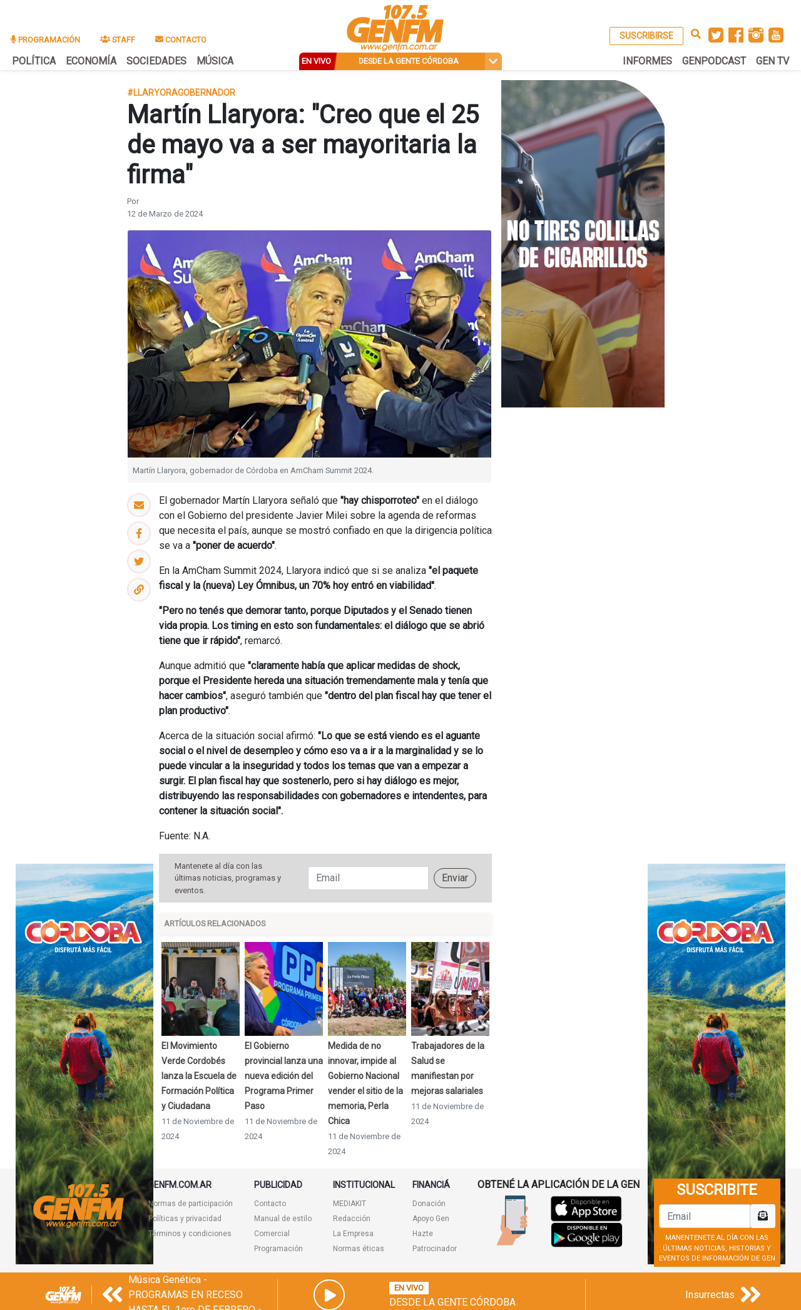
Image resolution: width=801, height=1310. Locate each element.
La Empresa (353, 1233)
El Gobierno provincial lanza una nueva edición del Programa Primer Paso (284, 1076)
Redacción (351, 1218)
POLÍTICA (34, 61)
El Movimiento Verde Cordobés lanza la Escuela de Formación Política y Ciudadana (199, 1076)
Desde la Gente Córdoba (452, 1302)
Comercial (272, 1233)
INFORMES (647, 61)
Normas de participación (190, 1203)
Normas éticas (358, 1248)
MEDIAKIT (349, 1203)
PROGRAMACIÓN (45, 39)
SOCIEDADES (156, 61)
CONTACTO (181, 39)
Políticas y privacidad (185, 1218)
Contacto (270, 1203)
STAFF (117, 39)
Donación (429, 1203)
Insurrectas (710, 1295)
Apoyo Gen (430, 1218)
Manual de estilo (283, 1218)
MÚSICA (214, 61)
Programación (278, 1248)
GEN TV (772, 61)
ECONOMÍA (91, 61)
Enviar (455, 878)
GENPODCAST (714, 61)
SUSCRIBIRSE (646, 36)
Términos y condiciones (190, 1233)
